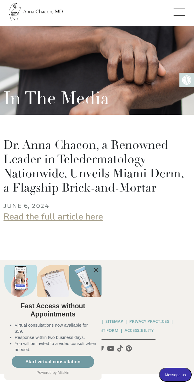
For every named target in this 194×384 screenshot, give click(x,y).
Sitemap (114, 321)
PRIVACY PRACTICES (149, 321)
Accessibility (139, 330)
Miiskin (63, 372)
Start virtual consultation (52, 361)
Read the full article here (53, 217)
